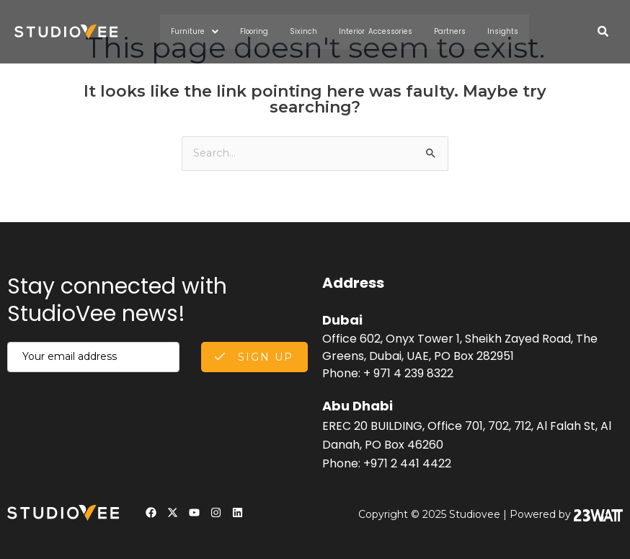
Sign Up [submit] (254, 356)
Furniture (203, 32)
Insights (495, 31)
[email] (93, 356)
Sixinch (309, 31)
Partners (445, 31)
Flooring (262, 31)
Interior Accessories (376, 31)
